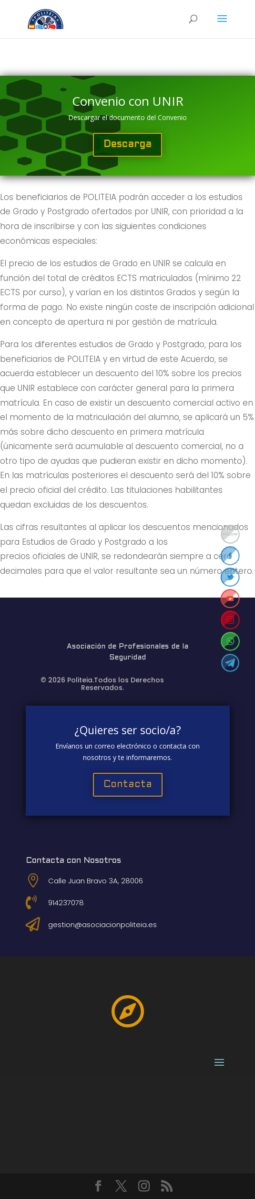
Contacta (127, 784)
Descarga (127, 144)
